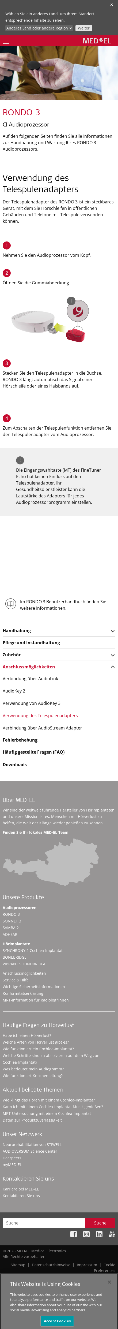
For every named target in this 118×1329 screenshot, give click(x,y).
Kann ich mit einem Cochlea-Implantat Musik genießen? (53, 1106)
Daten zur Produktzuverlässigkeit (32, 1120)
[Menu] (6, 41)
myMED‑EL (12, 1164)
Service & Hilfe (16, 979)
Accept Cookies (57, 1323)
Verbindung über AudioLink (30, 679)
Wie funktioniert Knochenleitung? (33, 1075)
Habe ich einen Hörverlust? (27, 1035)
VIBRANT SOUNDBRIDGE (24, 963)
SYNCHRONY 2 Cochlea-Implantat (33, 950)
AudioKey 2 (14, 691)
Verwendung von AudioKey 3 (31, 703)
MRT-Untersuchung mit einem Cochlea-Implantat (47, 1113)
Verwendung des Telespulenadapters (40, 716)
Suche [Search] (100, 1223)
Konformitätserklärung (23, 993)
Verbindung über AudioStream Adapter (42, 728)
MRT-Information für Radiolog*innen (36, 1000)
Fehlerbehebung (20, 740)
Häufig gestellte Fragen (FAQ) (33, 752)
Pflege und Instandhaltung (31, 643)
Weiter (84, 28)
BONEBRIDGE (14, 957)
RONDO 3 (11, 914)
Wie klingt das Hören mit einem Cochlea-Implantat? (49, 1100)
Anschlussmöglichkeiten (29, 667)
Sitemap (18, 1264)
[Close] (109, 1284)
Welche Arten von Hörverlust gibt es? (36, 1042)
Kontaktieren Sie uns (21, 1195)
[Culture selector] (39, 28)
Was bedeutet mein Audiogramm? (33, 1068)
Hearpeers (12, 1157)
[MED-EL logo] (97, 40)
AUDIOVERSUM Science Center (30, 1151)
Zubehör (12, 655)
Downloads (15, 765)
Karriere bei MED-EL (21, 1189)
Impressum (87, 1264)
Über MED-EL (19, 800)
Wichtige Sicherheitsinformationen (34, 986)
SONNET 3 (12, 921)
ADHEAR (10, 934)
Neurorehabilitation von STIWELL (32, 1144)
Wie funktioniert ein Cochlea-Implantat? (38, 1048)
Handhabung (17, 631)
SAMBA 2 (11, 927)
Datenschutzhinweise (51, 1264)
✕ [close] (111, 4)
